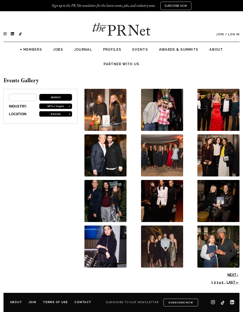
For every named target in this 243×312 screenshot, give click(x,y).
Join (220, 34)
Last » (232, 282)
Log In (233, 34)
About (216, 49)
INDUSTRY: (18, 106)
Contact (82, 302)
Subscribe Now (175, 5)
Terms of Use (55, 302)
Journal (83, 49)
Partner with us (121, 64)
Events (140, 49)
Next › (232, 275)
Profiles (112, 49)
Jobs (58, 49)
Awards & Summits (178, 49)
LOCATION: (18, 114)
